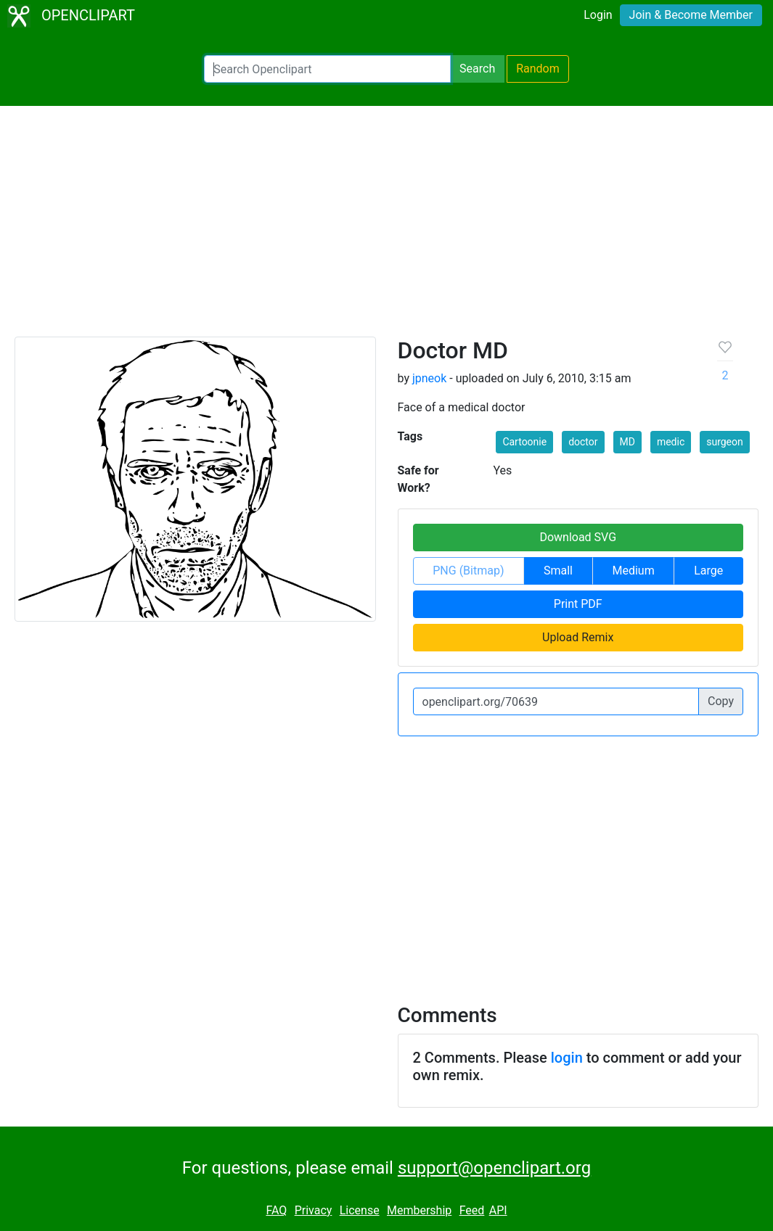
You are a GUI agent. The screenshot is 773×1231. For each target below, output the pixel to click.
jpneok (429, 378)
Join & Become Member (691, 15)
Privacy (313, 1210)
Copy (721, 701)
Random (538, 68)
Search (477, 68)
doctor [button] (582, 442)
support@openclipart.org (494, 1168)
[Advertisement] (386, 227)
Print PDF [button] (578, 604)
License (360, 1210)
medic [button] (670, 442)
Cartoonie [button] (524, 442)
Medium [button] (634, 570)
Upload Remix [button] (577, 637)
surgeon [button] (724, 442)
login (567, 1057)
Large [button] (708, 570)
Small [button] (558, 570)
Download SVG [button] (577, 537)
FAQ (276, 1210)
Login (598, 15)
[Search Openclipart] (327, 69)
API (498, 1210)
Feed (472, 1210)
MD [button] (627, 442)
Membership (419, 1210)
